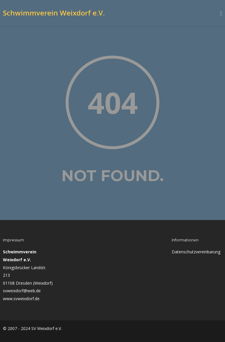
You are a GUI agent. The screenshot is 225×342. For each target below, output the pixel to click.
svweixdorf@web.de (22, 290)
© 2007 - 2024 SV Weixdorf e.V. (32, 328)
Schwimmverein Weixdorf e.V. (54, 13)
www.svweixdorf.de (21, 298)
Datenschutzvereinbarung (196, 252)
